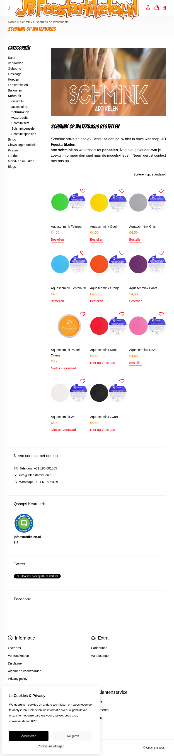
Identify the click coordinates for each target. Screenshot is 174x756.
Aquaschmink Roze (143, 350)
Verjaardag (15, 63)
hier (33, 721)
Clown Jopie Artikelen (23, 145)
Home (12, 22)
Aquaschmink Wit (63, 417)
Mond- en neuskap (21, 161)
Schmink (26, 22)
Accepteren (28, 736)
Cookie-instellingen (51, 746)
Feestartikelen (18, 85)
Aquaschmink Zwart (104, 417)
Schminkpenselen (23, 128)
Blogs (12, 166)
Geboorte (14, 68)
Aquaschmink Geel (103, 226)
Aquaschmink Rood (103, 350)
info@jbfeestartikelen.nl (35, 475)
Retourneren (100, 710)
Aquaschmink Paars (143, 288)
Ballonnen (15, 90)
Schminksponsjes (23, 134)
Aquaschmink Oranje (104, 288)
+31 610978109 (47, 482)
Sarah (12, 57)
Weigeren (72, 736)
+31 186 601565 (45, 468)
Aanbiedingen (101, 655)
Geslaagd (15, 74)
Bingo (12, 139)
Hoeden (13, 79)
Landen (13, 156)
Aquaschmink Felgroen (67, 226)
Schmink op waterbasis (52, 22)
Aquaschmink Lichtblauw (68, 288)
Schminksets (20, 123)
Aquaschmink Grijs (142, 226)
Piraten (13, 150)
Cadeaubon (99, 648)
